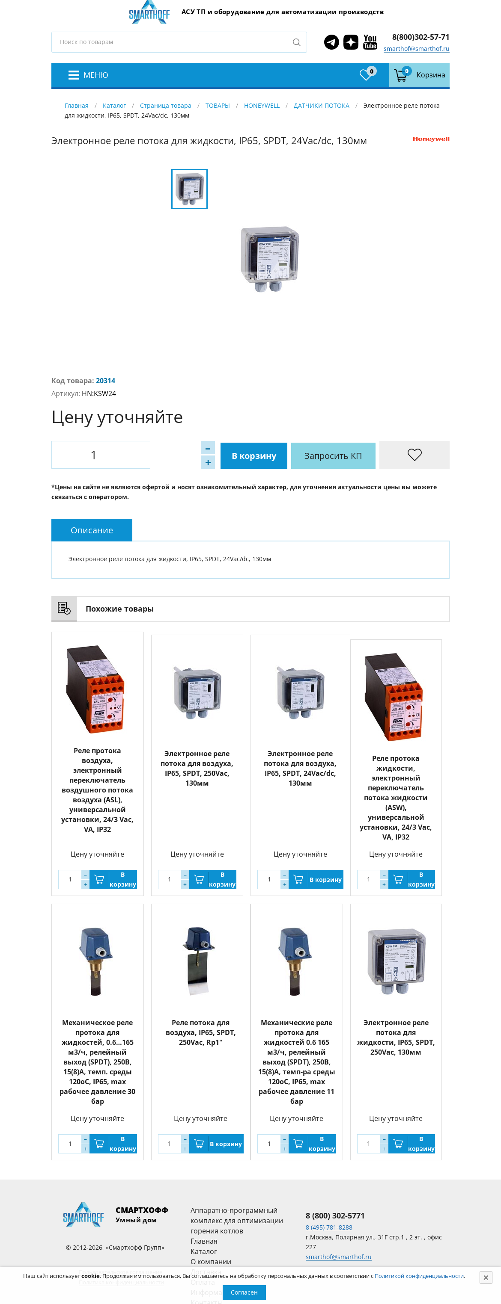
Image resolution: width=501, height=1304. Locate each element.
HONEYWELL (262, 105)
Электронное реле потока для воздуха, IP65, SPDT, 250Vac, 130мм (197, 765)
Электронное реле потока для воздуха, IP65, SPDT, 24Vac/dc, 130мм (300, 765)
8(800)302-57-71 (421, 37)
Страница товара (165, 105)
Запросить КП (237, 455)
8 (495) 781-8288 (329, 1227)
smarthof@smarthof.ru (417, 48)
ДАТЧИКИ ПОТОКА (321, 105)
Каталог (114, 105)
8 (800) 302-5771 (335, 1215)
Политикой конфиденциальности (419, 1276)
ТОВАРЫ (218, 105)
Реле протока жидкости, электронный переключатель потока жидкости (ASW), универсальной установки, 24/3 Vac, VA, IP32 (396, 798)
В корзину (156, 455)
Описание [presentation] (92, 530)
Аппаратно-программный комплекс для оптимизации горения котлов (237, 1221)
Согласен (244, 1292)
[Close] (486, 1277)
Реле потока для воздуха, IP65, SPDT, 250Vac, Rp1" (201, 1032)
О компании (211, 1261)
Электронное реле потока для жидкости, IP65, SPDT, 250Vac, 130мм (396, 1037)
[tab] (91, 530)
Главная (77, 105)
